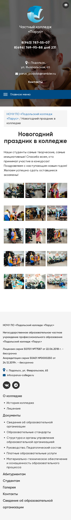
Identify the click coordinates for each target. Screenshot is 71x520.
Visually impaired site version (65, 5)
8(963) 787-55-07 (35, 42)
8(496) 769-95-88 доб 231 (35, 47)
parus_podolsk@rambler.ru (37, 73)
